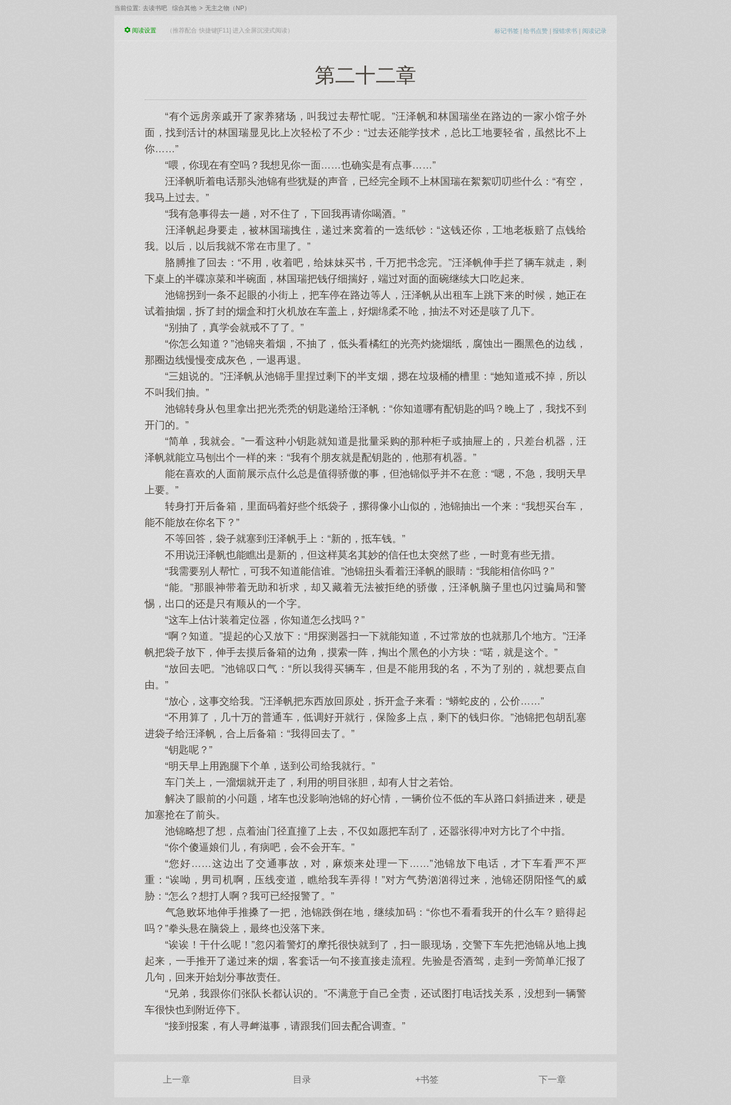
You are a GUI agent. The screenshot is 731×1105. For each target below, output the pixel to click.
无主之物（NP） (227, 8)
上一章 (176, 1080)
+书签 (427, 1080)
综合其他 (184, 8)
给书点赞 (535, 31)
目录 (302, 1080)
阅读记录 (594, 31)
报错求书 (565, 31)
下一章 (552, 1080)
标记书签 (506, 31)
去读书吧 (155, 8)
